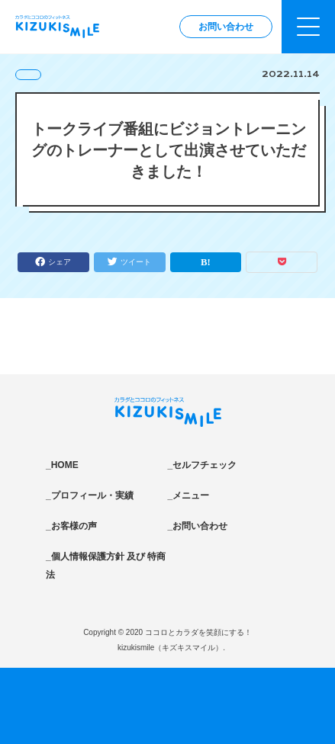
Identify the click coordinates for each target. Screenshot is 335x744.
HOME (65, 465)
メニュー (190, 495)
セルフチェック (204, 465)
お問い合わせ (225, 26)
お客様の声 (74, 526)
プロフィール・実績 (92, 495)
